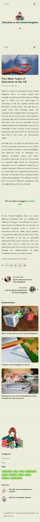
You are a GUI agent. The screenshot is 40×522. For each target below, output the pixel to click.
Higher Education (31, 471)
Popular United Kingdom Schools (16, 365)
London (4, 474)
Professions (13, 474)
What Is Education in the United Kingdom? (20, 333)
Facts (3, 463)
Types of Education (11, 86)
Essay (21, 471)
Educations (5, 458)
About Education (7, 471)
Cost (15, 471)
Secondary (5, 477)
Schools (28, 474)
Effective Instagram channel (20, 497)
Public (20, 474)
